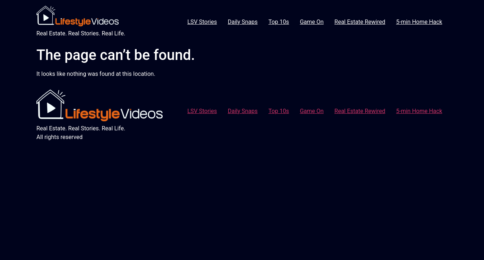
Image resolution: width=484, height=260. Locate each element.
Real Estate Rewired (359, 21)
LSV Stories (202, 21)
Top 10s (278, 21)
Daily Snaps (243, 21)
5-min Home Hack (419, 21)
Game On (312, 21)
